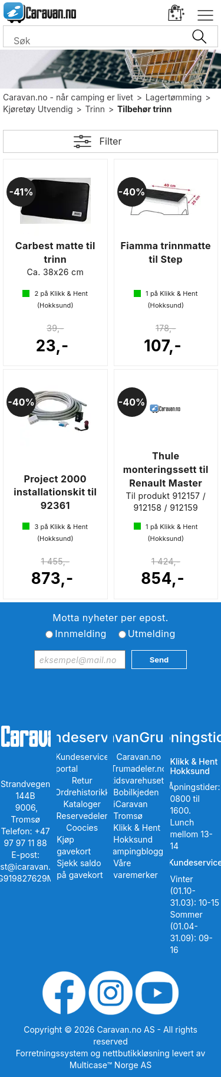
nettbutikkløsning (136, 1053)
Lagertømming (174, 97)
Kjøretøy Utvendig (38, 109)
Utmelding (152, 633)
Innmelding (80, 633)
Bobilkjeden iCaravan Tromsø (136, 804)
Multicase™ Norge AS (110, 1065)
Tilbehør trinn (144, 109)
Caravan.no (139, 757)
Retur (82, 780)
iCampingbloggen (138, 851)
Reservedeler (82, 816)
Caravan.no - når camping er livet (68, 97)
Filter (111, 141)
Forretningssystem (52, 1053)
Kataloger (82, 804)
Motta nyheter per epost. (110, 618)
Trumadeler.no (139, 768)
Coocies (82, 828)
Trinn (95, 109)
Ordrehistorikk (82, 792)
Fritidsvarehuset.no (138, 780)
